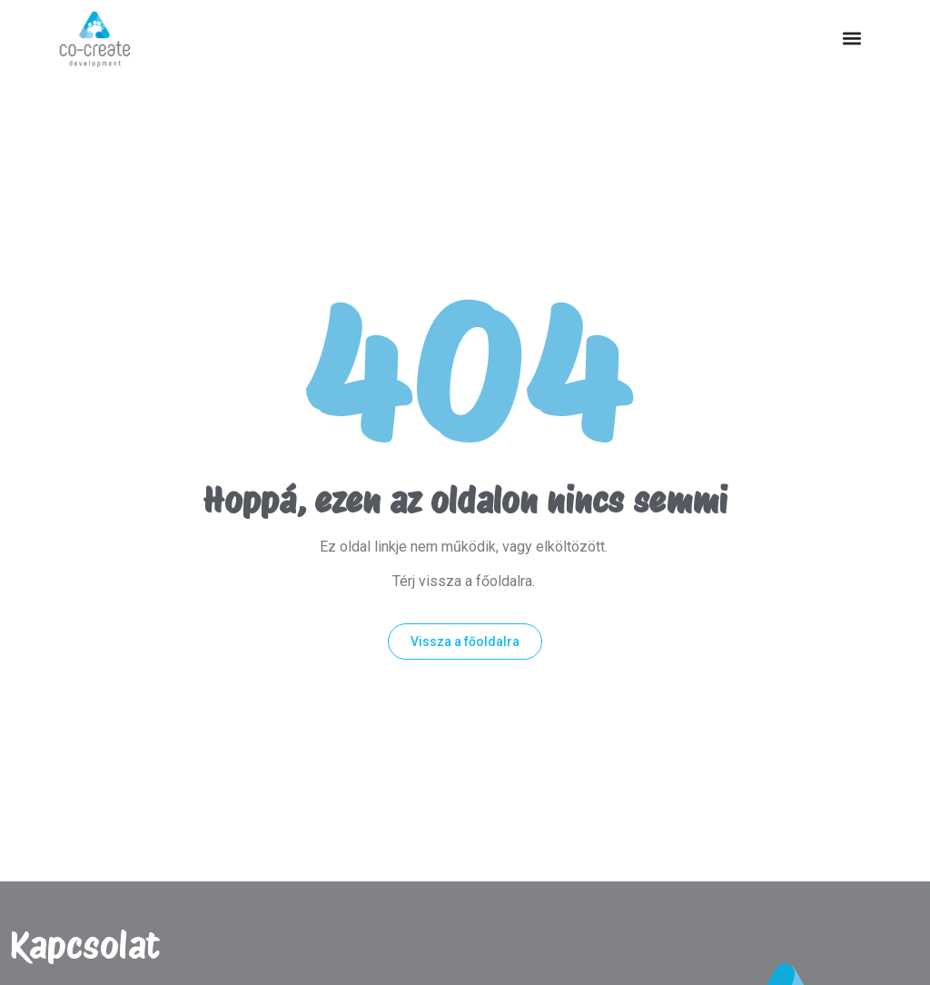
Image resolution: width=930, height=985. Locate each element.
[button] (851, 39)
